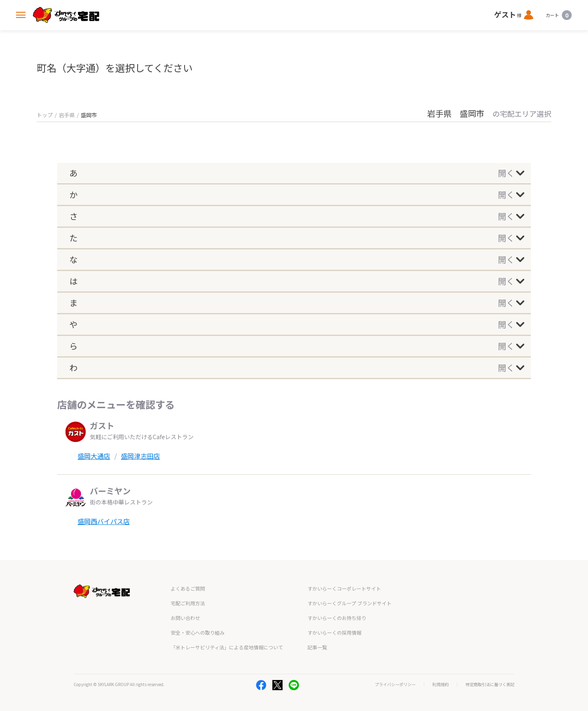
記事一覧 (317, 647)
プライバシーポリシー (395, 684)
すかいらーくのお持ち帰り (336, 617)
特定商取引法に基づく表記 (490, 684)
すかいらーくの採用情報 (334, 632)
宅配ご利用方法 (188, 603)
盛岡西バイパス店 (104, 521)
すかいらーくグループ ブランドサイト (349, 603)
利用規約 (440, 684)
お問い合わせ (185, 617)
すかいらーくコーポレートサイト (344, 588)
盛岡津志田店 (140, 456)
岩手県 (67, 115)
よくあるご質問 (188, 588)
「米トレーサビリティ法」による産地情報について (227, 647)
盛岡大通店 (94, 456)
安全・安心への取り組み (198, 632)
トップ (45, 115)
